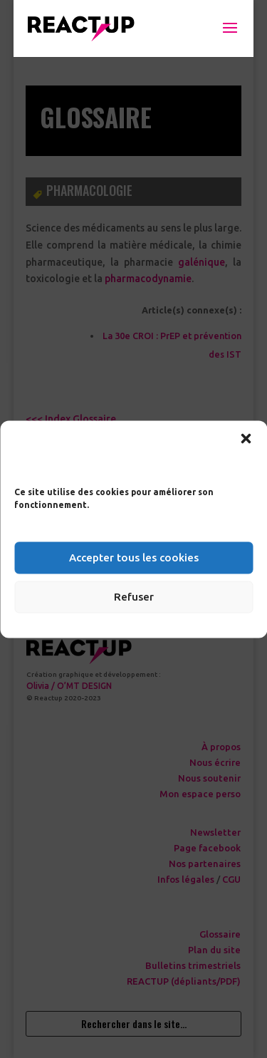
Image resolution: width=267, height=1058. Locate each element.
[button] (246, 438)
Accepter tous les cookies (134, 557)
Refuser (134, 597)
